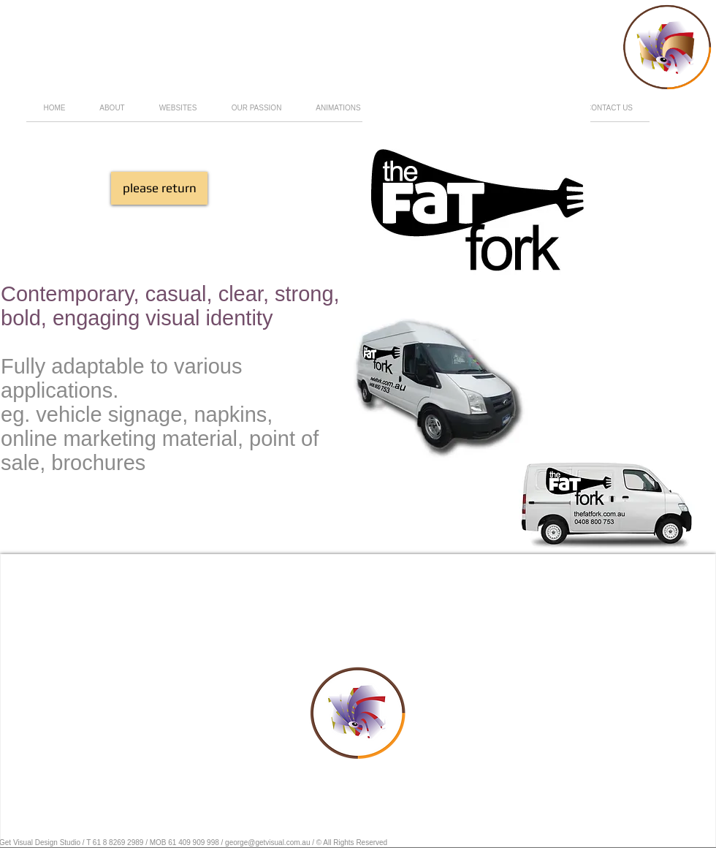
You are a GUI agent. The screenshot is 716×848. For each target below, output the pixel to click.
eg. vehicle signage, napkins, (137, 414)
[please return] (159, 188)
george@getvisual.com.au (267, 842)
